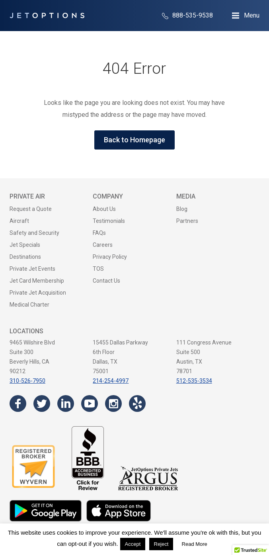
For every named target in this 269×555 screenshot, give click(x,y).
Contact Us (106, 281)
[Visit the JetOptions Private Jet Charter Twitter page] (41, 403)
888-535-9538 (187, 15)
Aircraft (19, 221)
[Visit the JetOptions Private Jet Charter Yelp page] (137, 403)
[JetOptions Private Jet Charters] (47, 15)
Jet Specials (25, 245)
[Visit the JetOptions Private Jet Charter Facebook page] (18, 403)
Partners (187, 221)
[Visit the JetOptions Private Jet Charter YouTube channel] (89, 403)
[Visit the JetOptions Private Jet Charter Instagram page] (113, 403)
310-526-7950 (27, 381)
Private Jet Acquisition (38, 292)
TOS (98, 269)
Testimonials (109, 221)
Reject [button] (161, 544)
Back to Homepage (134, 140)
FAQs (99, 233)
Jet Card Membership (37, 281)
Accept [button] (133, 544)
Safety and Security (34, 233)
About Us (104, 209)
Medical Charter (29, 304)
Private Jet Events (32, 269)
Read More (194, 544)
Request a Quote (31, 209)
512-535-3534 (194, 381)
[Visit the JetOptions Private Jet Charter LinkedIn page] (65, 403)
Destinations (25, 257)
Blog (181, 209)
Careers (103, 245)
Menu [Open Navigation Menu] (251, 15)
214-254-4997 (111, 381)
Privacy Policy (110, 257)
